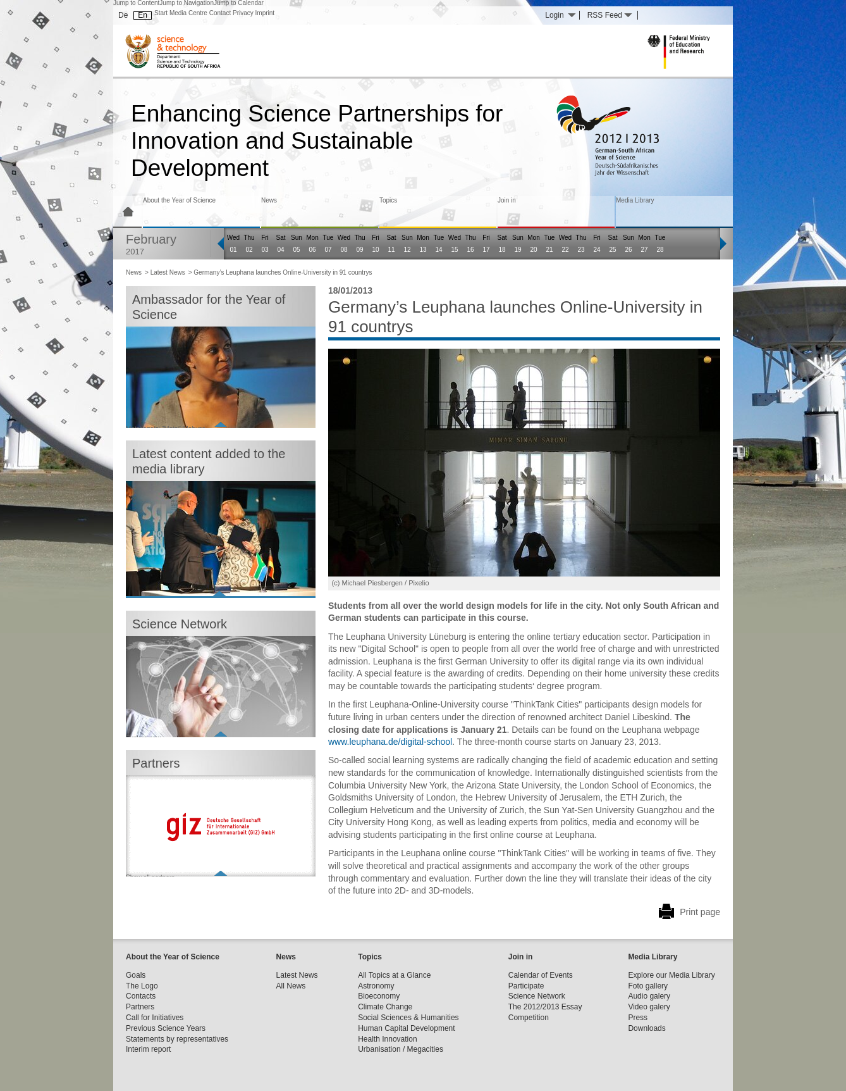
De (123, 15)
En (142, 15)
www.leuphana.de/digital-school (390, 742)
